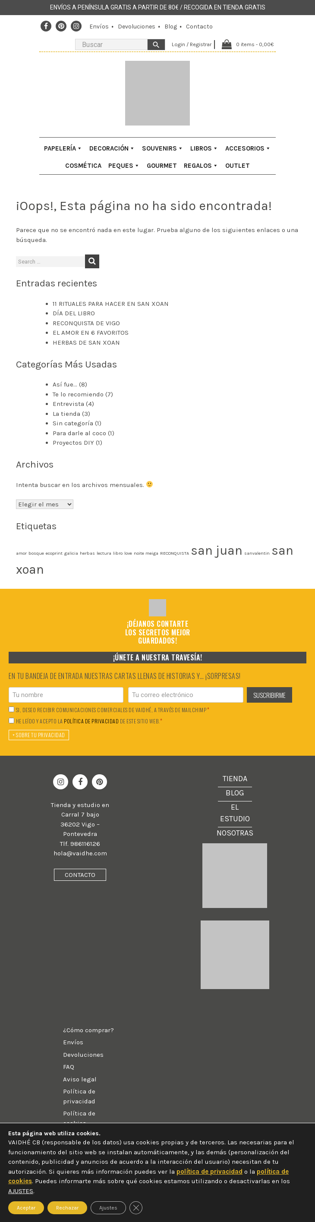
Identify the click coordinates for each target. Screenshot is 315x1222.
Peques (124, 166)
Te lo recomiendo (78, 394)
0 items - (254, 44)
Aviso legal (80, 1079)
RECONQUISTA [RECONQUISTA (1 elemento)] (174, 553)
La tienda (66, 414)
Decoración (112, 148)
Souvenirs (162, 148)
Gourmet (162, 166)
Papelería (63, 148)
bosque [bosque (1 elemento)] (36, 553)
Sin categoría (73, 423)
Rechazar (67, 1208)
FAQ (68, 1067)
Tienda (235, 778)
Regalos (201, 166)
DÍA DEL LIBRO (74, 313)
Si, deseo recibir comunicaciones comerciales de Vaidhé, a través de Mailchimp (113, 709)
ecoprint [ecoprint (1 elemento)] (54, 553)
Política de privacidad (79, 1096)
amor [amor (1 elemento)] (21, 553)
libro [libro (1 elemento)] (118, 553)
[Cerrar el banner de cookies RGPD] (135, 1207)
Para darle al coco (79, 433)
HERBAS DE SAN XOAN (86, 342)
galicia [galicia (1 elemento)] (71, 553)
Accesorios (248, 148)
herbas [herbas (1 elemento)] (87, 553)
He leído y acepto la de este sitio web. (89, 721)
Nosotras (235, 833)
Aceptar (26, 1208)
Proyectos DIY (73, 442)
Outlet (237, 166)
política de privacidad (91, 721)
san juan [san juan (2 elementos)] (217, 550)
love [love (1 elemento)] (128, 553)
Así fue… (65, 384)
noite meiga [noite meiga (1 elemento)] (146, 553)
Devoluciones (136, 26)
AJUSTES (20, 1191)
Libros (204, 148)
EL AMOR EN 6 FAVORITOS (91, 332)
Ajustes (108, 1208)
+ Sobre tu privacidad (39, 734)
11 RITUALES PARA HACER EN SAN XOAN (111, 304)
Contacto (199, 26)
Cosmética (83, 166)
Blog (170, 26)
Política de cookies (79, 1118)
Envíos (99, 26)
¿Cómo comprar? (88, 1030)
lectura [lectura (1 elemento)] (104, 553)
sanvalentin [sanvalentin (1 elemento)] (257, 553)
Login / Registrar (189, 44)
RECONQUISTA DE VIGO (86, 323)
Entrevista (68, 404)
